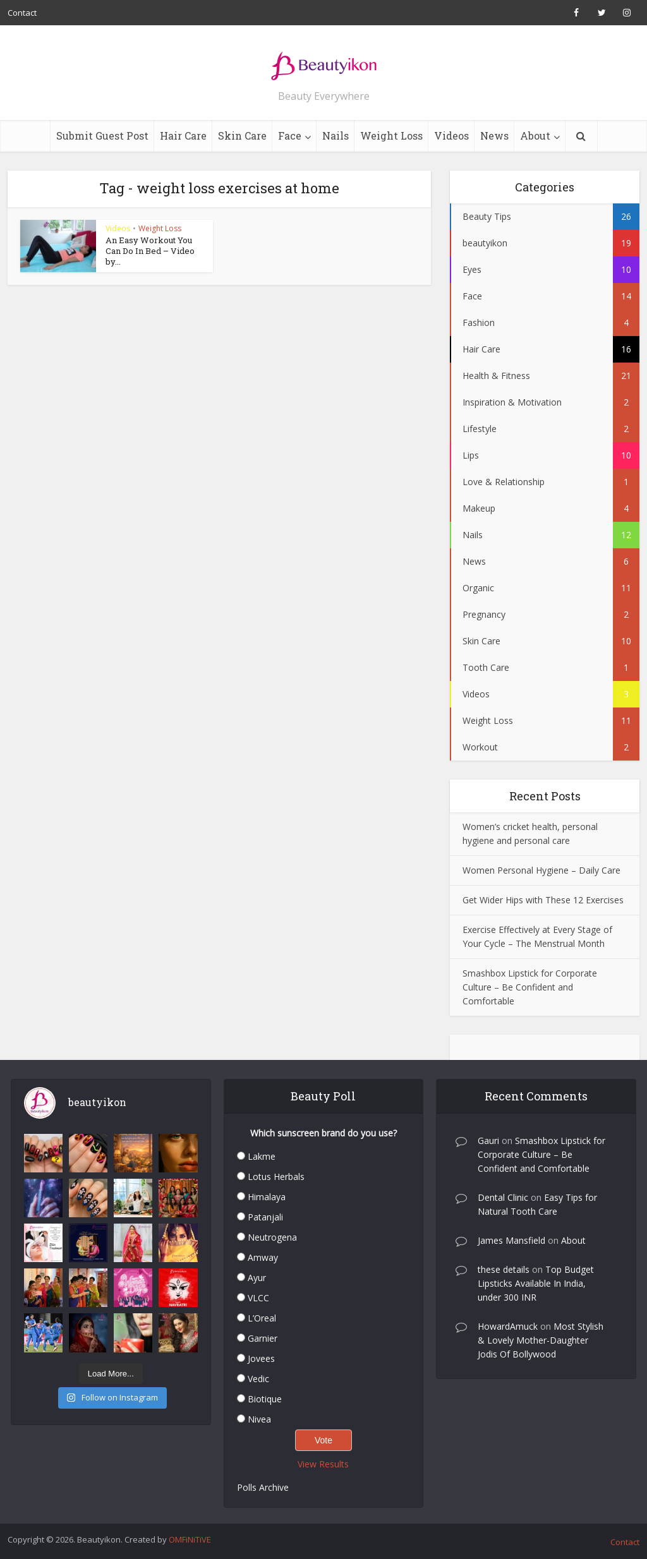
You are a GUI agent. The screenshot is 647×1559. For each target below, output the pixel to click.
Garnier (262, 1338)
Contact (22, 12)
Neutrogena (272, 1237)
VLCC (258, 1298)
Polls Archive (263, 1487)
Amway (263, 1257)
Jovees (261, 1358)
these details (503, 1269)
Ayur (257, 1278)
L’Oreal (262, 1318)
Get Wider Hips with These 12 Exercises (543, 900)
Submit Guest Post (102, 135)
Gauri (488, 1141)
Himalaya (267, 1197)
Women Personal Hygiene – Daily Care (541, 870)
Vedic (258, 1379)
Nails (335, 135)
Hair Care (183, 135)
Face (289, 135)
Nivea (259, 1419)
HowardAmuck (508, 1326)
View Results (323, 1464)
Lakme (261, 1156)
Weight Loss (391, 135)
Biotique (265, 1399)
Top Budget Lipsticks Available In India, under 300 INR (536, 1283)
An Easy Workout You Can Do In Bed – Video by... (150, 250)
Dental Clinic (503, 1197)
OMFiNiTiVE (190, 1539)
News (494, 135)
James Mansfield (511, 1240)
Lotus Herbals (276, 1177)
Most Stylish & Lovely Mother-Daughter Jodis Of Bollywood (540, 1340)
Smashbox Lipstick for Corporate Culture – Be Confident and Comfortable (530, 987)
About (535, 135)
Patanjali (265, 1217)
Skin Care (242, 135)
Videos (451, 135)
